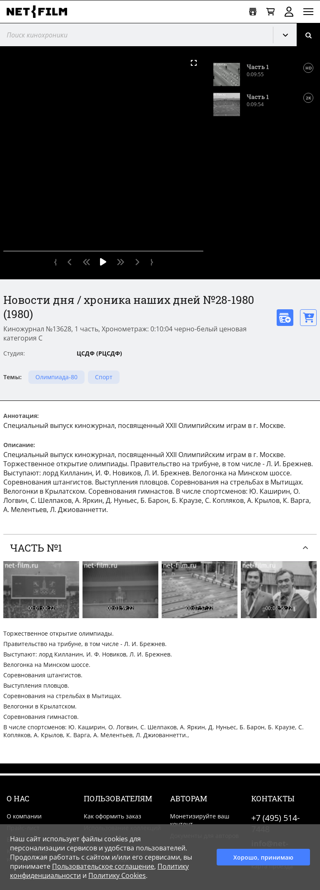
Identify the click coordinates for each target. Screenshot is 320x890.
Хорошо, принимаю (263, 857)
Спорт (103, 377)
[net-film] (40, 11)
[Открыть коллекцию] (252, 12)
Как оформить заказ (112, 816)
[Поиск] (308, 34)
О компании (24, 816)
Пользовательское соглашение (103, 866)
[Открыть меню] (308, 11)
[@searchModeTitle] (133, 34)
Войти (289, 11)
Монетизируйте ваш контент (199, 820)
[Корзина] (270, 12)
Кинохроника (288, 35)
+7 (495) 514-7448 (275, 823)
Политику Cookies (117, 875)
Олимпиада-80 (56, 377)
